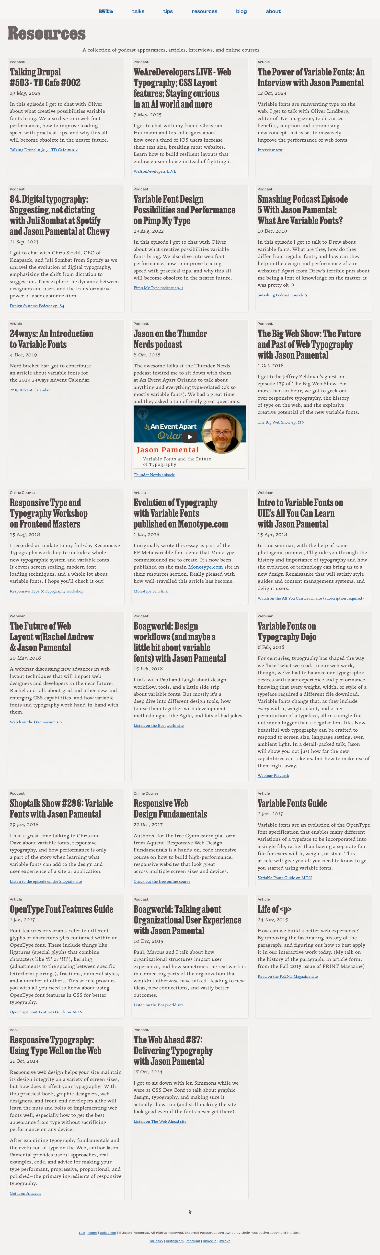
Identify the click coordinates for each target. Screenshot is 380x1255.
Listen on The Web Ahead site (160, 1121)
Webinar (265, 493)
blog (241, 11)
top (82, 1232)
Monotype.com (205, 567)
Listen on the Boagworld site (159, 725)
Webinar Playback (273, 775)
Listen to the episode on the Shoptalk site (46, 881)
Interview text (270, 150)
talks (138, 11)
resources (204, 11)
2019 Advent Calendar (30, 390)
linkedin (210, 1241)
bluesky (156, 1241)
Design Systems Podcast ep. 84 (37, 306)
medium (193, 1241)
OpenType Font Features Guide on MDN (46, 1012)
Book (14, 1030)
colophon (108, 1232)
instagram (175, 1241)
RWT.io (106, 11)
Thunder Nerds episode (154, 475)
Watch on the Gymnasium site (36, 722)
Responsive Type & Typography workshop (46, 591)
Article (264, 62)
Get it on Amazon (25, 1193)
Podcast (17, 62)
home (92, 1232)
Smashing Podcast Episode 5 (282, 295)
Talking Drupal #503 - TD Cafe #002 (44, 150)
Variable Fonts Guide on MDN (285, 878)
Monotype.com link (151, 591)
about (273, 11)
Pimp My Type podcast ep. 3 (158, 288)
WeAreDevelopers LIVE (155, 171)
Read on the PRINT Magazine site (288, 976)
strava (224, 1241)
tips (168, 11)
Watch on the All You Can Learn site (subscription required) (311, 598)
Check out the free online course (162, 881)
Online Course (22, 493)
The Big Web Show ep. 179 (281, 422)
